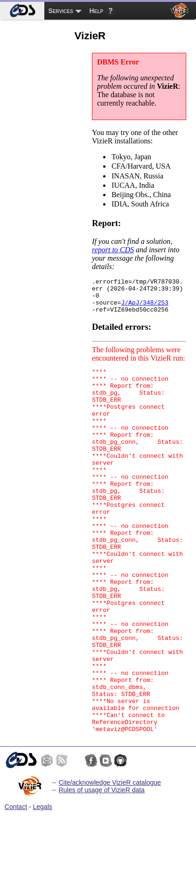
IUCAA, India (148, 186)
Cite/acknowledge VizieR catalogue (110, 862)
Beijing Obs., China (148, 195)
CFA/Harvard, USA (148, 166)
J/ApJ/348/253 (144, 308)
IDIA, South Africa (148, 204)
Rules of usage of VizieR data (102, 870)
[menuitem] (22, 11)
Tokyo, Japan (148, 157)
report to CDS (113, 250)
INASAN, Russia (148, 176)
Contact (16, 886)
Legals (42, 886)
